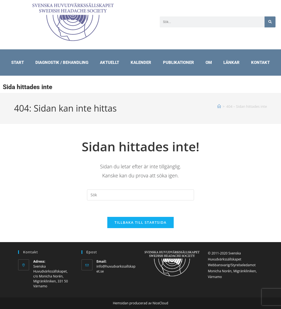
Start (17, 62)
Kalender (141, 62)
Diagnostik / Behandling (61, 62)
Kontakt (260, 62)
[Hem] (219, 106)
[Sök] (270, 21)
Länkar (231, 62)
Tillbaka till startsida (140, 222)
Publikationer (178, 62)
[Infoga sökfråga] (140, 194)
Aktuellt (109, 62)
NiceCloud (160, 303)
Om (209, 62)
